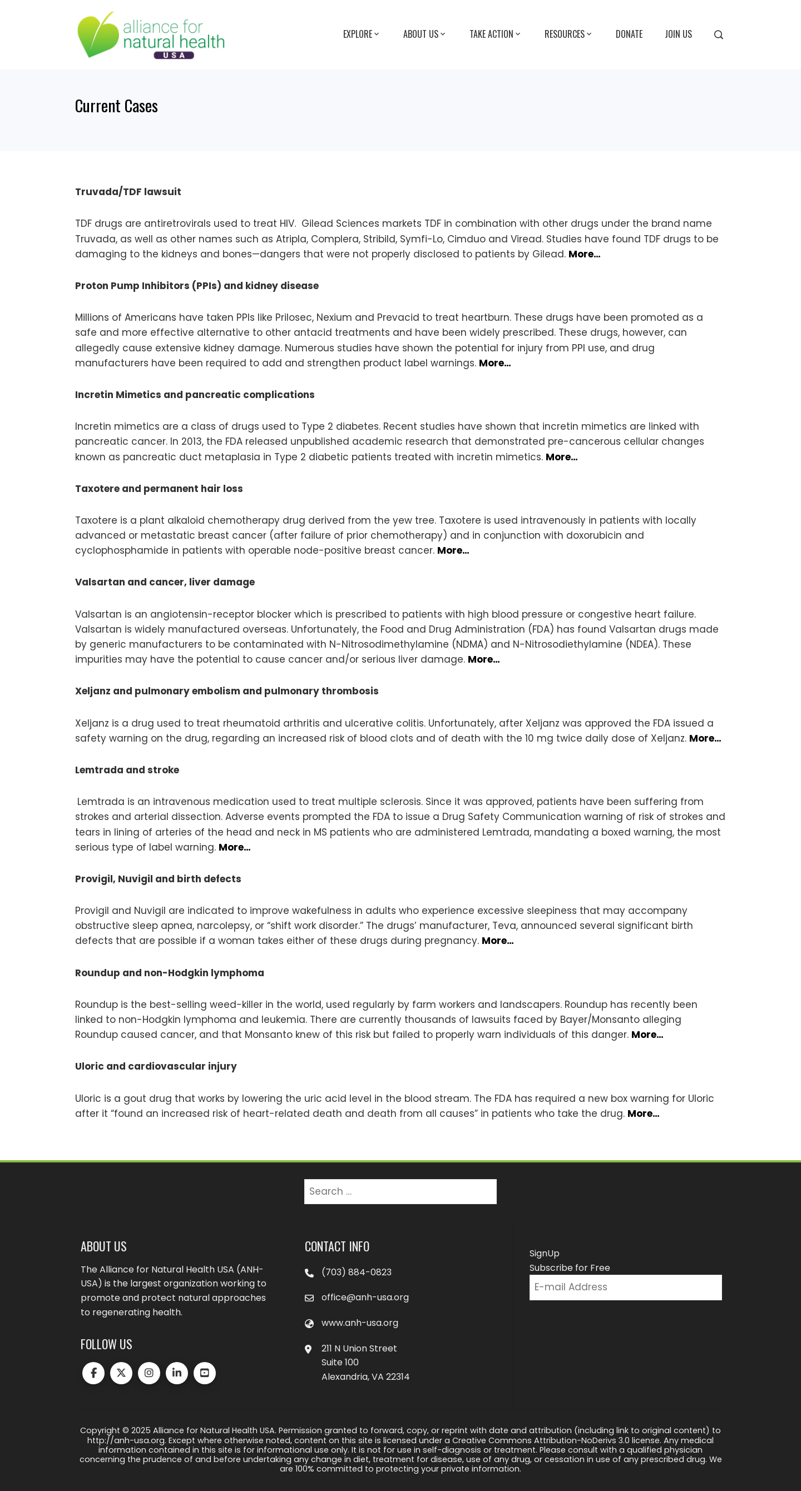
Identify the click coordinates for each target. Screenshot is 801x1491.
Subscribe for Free (570, 1267)
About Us (425, 34)
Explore (362, 34)
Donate (629, 34)
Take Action (495, 34)
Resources (569, 34)
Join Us (678, 34)
